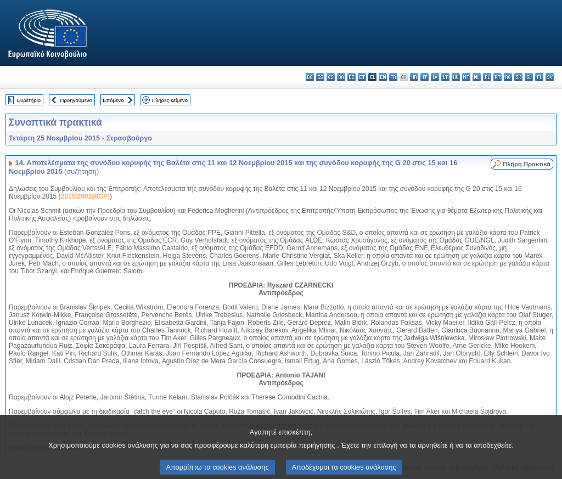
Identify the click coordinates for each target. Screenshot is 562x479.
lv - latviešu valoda (435, 77)
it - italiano (424, 77)
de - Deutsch (351, 77)
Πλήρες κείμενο (170, 100)
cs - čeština (331, 77)
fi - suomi (539, 77)
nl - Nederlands (477, 77)
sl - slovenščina (529, 77)
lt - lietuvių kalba (445, 77)
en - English (383, 77)
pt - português (497, 77)
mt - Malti (466, 77)
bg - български (310, 77)
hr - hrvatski (414, 77)
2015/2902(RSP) (85, 196)
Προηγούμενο (76, 100)
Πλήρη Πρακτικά (526, 164)
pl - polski (487, 77)
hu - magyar (456, 77)
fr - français (393, 77)
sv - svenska (550, 77)
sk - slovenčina (518, 77)
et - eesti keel (362, 77)
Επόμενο (113, 100)
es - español (320, 77)
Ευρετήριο (29, 100)
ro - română (508, 77)
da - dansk (341, 77)
